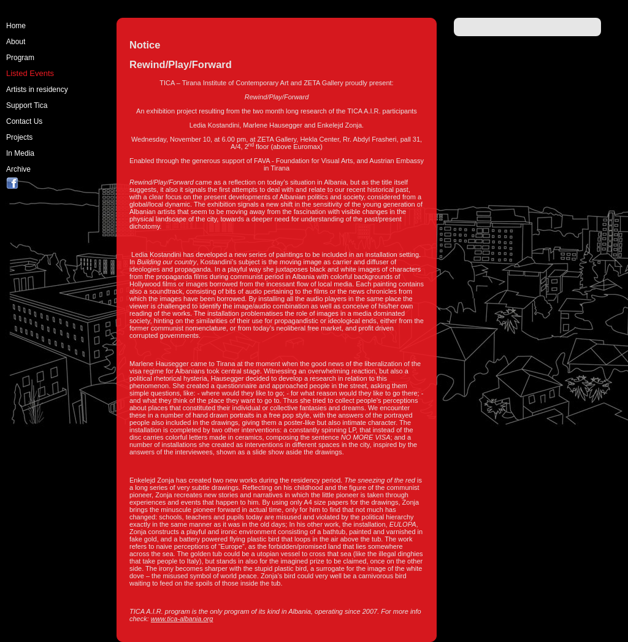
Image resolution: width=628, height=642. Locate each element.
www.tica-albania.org (182, 618)
